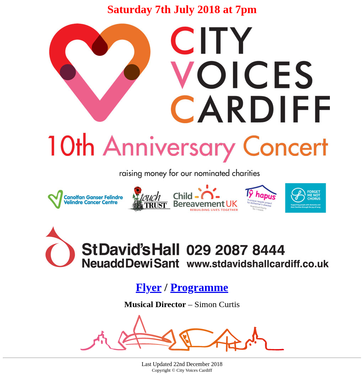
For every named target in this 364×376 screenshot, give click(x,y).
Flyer (148, 287)
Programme (199, 287)
